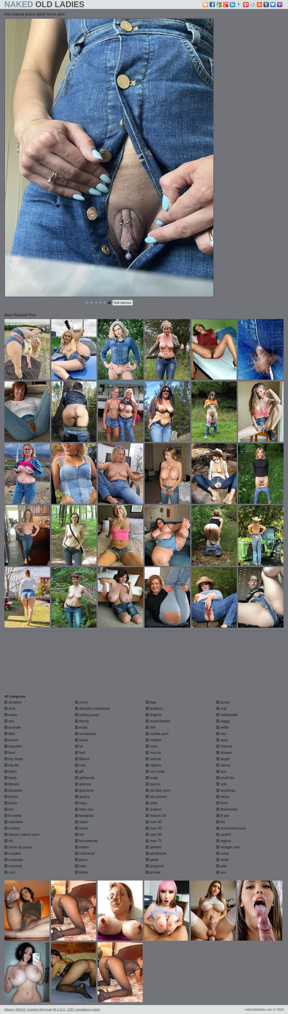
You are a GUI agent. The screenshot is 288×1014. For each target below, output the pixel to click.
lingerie (153, 715)
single (223, 759)
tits (220, 822)
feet (80, 753)
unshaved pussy (231, 828)
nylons (153, 784)
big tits (11, 765)
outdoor (154, 809)
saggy (223, 721)
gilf (79, 771)
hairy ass (84, 809)
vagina (223, 841)
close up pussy (18, 847)
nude (152, 778)
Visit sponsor (123, 302)
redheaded (227, 715)
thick (222, 803)
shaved (224, 746)
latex (81, 866)
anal (9, 708)
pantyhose (156, 853)
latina (81, 872)
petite (152, 860)
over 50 (154, 828)
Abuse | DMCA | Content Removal (28, 1009)
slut (221, 771)
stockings (225, 790)
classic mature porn (22, 834)
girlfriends (85, 778)
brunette (13, 816)
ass (9, 721)
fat (79, 746)
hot (79, 834)
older (152, 803)
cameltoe (13, 822)
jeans (81, 860)
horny (81, 828)
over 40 (154, 822)
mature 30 (156, 816)
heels (81, 822)
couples (12, 853)
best (9, 753)
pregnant (155, 866)
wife (221, 866)
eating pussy (87, 715)
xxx (221, 872)
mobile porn (157, 734)
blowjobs (13, 790)
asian (10, 715)
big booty (13, 759)
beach (11, 740)
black (10, 778)
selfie (222, 727)
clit (8, 841)
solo (221, 784)
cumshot (13, 866)
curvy (81, 702)
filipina (82, 759)
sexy (222, 740)
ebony (82, 721)
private (153, 872)
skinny (223, 765)
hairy (81, 803)
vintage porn (228, 847)
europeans (85, 734)
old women (156, 797)
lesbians (154, 708)
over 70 (154, 841)
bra (9, 809)
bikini (10, 771)
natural (153, 759)
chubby (12, 828)
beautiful (13, 746)
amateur (13, 702)
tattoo (222, 797)
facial (81, 740)
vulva (222, 853)
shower (224, 753)
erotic (81, 727)
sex (221, 734)
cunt (9, 872)
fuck (80, 765)
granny (82, 797)
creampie (13, 860)
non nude (155, 771)
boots (10, 803)
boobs (11, 797)
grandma (84, 790)
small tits (225, 778)
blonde (11, 784)
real (221, 708)
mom (152, 746)
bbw (9, 734)
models (153, 740)
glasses (83, 784)
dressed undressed (92, 708)
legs (151, 702)
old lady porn (158, 790)
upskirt (223, 834)
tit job (222, 816)
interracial (85, 853)
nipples (153, 765)
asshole (12, 727)
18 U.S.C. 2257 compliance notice (76, 1009)
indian (82, 847)
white (222, 860)
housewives (86, 841)
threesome (226, 809)
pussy (223, 702)
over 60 (154, 834)
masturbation (158, 721)
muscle (153, 753)
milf (150, 727)
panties (153, 847)
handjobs (84, 816)
